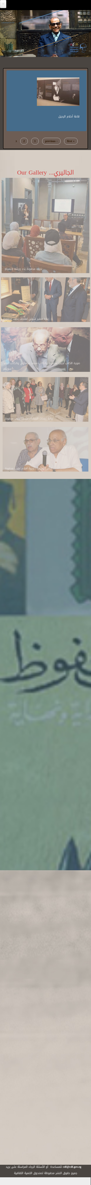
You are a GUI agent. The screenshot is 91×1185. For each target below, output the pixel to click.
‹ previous (51, 141)
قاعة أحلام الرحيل (68, 116)
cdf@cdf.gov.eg (72, 1167)
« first (71, 141)
